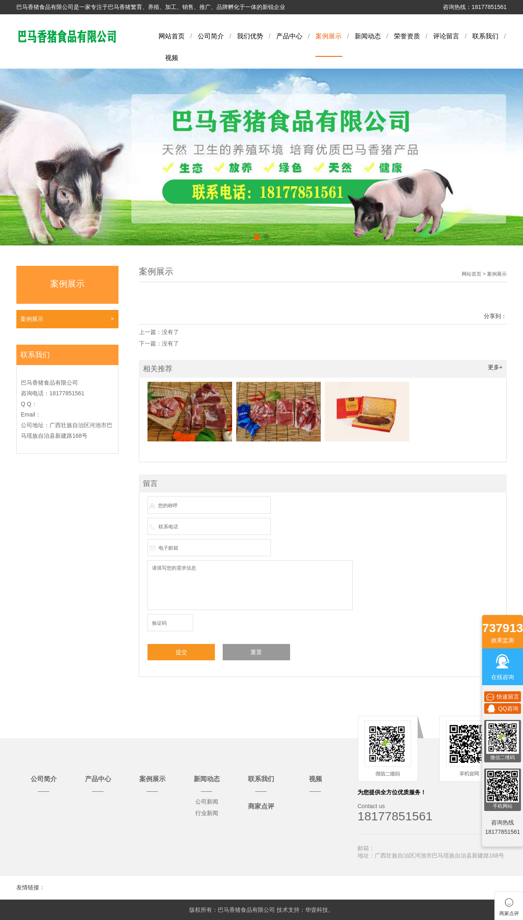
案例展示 (328, 36)
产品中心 (289, 36)
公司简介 (211, 36)
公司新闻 (206, 801)
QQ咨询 (503, 708)
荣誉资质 (407, 36)
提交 (181, 652)
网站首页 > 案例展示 (484, 274)
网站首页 (172, 36)
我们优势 (250, 36)
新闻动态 (368, 36)
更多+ (495, 367)
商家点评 (261, 806)
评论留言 (446, 36)
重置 (256, 652)
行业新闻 (206, 813)
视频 (171, 57)
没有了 (170, 332)
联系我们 (485, 36)
